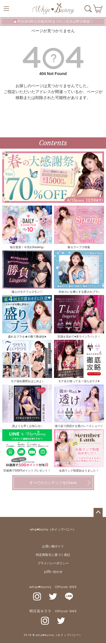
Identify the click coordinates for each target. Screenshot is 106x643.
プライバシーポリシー (53, 563)
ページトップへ (98, 512)
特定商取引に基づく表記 (53, 554)
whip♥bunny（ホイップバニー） (53, 529)
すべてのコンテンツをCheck (53, 483)
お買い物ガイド (53, 546)
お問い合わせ (53, 571)
